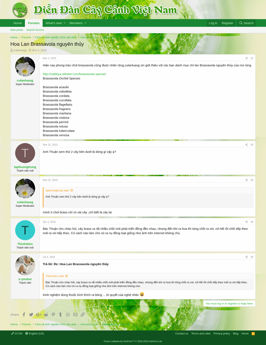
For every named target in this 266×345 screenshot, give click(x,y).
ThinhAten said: (55, 276)
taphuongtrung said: (57, 190)
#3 (252, 180)
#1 (252, 58)
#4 (252, 221)
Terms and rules (200, 333)
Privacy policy (221, 333)
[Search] (246, 23)
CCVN (16, 333)
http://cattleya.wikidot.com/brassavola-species (74, 74)
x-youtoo (25, 279)
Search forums (35, 29)
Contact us (181, 333)
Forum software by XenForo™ (133, 341)
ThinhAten (25, 244)
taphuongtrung (25, 167)
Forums (33, 23)
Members (76, 23)
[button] (64, 23)
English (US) (34, 333)
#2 (252, 144)
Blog (235, 333)
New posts (16, 29)
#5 (252, 257)
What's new (54, 23)
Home (18, 23)
